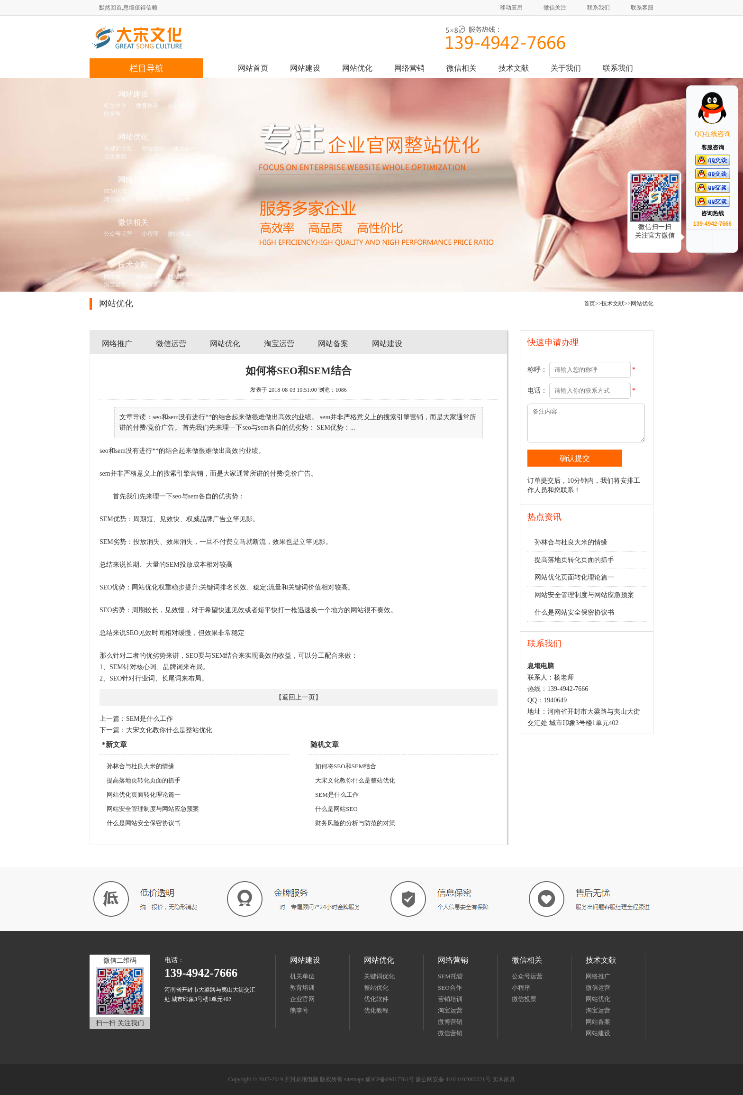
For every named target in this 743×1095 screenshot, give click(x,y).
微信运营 (171, 344)
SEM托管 (450, 976)
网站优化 (357, 68)
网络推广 (117, 344)
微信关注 (555, 7)
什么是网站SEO (336, 808)
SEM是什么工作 (149, 718)
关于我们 (566, 68)
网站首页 (253, 68)
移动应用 (511, 7)
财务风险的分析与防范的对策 (355, 823)
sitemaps (174, 1014)
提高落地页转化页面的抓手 (144, 780)
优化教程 (376, 1010)
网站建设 (305, 68)
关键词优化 (379, 976)
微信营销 (450, 1033)
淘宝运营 (279, 344)
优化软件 (376, 999)
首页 (589, 303)
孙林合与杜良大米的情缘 (140, 766)
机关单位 (302, 976)
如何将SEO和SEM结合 (345, 766)
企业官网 (302, 999)
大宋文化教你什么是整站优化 (169, 730)
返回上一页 (298, 697)
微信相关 (461, 68)
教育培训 (302, 987)
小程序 (521, 987)
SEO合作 (450, 987)
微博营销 (450, 1021)
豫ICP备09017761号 (389, 1079)
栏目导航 (146, 68)
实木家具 (503, 1079)
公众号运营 (527, 976)
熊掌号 (299, 1010)
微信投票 (524, 999)
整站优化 (376, 987)
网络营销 (409, 68)
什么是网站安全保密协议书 (144, 823)
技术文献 (513, 68)
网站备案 (333, 344)
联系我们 (598, 7)
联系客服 (642, 7)
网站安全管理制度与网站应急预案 (153, 808)
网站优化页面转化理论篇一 (144, 794)
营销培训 (450, 999)
